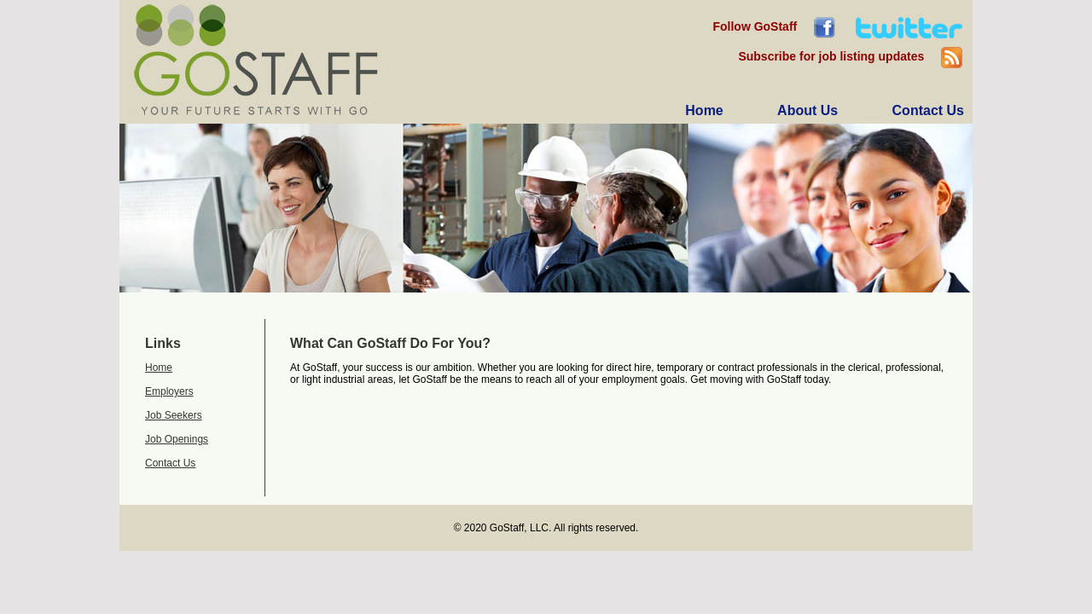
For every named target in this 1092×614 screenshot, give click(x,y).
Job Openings (176, 439)
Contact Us (170, 463)
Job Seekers (173, 415)
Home (158, 368)
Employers (169, 391)
